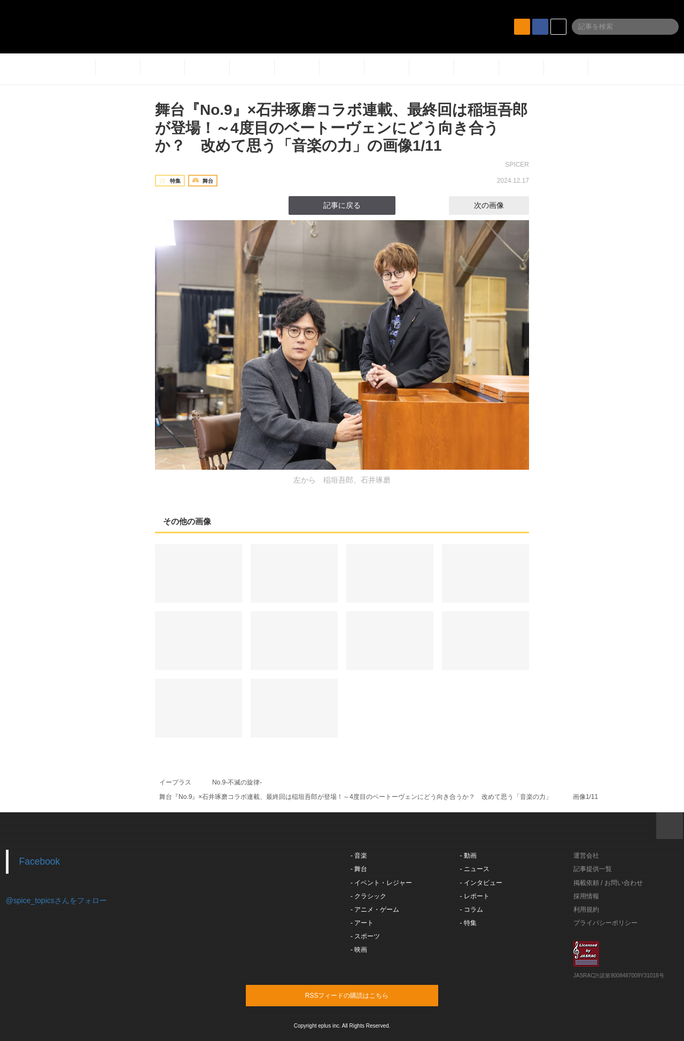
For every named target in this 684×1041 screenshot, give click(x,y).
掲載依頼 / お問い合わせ (608, 883)
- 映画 (359, 949)
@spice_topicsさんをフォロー (56, 900)
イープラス (175, 782)
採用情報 (586, 896)
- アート (362, 923)
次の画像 (498, 205)
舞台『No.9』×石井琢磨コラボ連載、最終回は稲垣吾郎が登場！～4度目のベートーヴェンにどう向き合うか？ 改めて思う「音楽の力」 (355, 797)
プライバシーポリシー (605, 923)
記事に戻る (342, 205)
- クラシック (368, 896)
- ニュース (474, 869)
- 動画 (468, 855)
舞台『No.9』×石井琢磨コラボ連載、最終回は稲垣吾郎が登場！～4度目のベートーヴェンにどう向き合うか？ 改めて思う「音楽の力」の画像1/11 (341, 128)
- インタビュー (481, 883)
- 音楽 (359, 855)
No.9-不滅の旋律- (237, 782)
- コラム (471, 909)
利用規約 (586, 909)
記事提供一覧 (592, 869)
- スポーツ (365, 936)
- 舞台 (359, 869)
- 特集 (468, 923)
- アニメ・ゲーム (375, 909)
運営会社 (586, 855)
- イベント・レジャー (381, 883)
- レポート (474, 896)
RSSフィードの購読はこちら (362, 995)
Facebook (39, 861)
